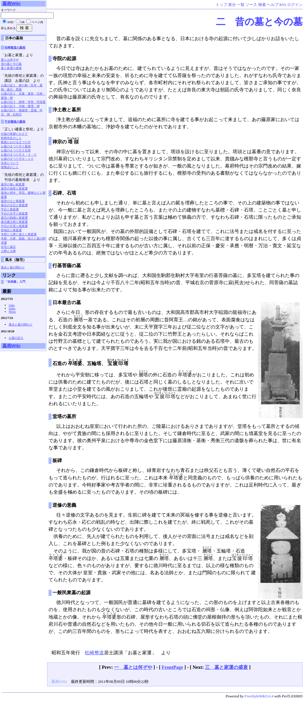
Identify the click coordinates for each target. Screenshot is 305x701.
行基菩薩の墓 (66, 265)
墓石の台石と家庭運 (14, 205)
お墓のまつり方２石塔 (16, 150)
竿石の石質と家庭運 (14, 226)
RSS (282, 5)
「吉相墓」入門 (14, 281)
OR (23, 22)
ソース (251, 5)
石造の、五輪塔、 (90, 363)
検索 (262, 5)
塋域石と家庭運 (11, 230)
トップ (221, 5)
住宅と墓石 (8, 246)
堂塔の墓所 (64, 416)
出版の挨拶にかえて (14, 133)
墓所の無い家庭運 (13, 184)
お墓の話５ (16, 337)
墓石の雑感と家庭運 (14, 217)
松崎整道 (94, 652)
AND (10, 22)
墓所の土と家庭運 (13, 201)
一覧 (241, 5)
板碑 (57, 460)
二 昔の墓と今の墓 (259, 21)
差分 (232, 5)
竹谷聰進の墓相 (14, 121)
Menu (12, 311)
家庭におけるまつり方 (16, 142)
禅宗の (65, 141)
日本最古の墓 (66, 302)
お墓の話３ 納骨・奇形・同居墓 (23, 102)
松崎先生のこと (11, 138)
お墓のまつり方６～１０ (17, 158)
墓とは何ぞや (10, 59)
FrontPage (172, 667)
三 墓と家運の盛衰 (226, 667)
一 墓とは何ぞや (133, 667)
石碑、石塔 (64, 192)
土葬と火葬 (8, 251)
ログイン (295, 5)
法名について (10, 163)
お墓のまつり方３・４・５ (19, 154)
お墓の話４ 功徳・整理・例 (20, 106)
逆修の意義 (64, 505)
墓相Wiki (11, 3)
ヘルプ (272, 5)
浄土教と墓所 (66, 109)
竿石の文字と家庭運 (14, 213)
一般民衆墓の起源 (71, 592)
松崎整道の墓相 (14, 47)
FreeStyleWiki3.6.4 (259, 696)
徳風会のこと (10, 167)
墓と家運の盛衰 (11, 68)
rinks (12, 305)
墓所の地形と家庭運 (14, 188)
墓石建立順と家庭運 (14, 221)
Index (12, 308)
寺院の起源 (64, 58)
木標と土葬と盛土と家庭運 (19, 234)
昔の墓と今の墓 (11, 63)
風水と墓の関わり (13, 267)
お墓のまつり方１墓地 (16, 146)
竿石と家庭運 (10, 209)
